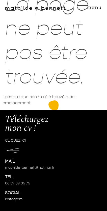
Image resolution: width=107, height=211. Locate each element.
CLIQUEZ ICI (15, 141)
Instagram (13, 199)
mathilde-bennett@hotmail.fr (30, 168)
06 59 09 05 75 (17, 183)
